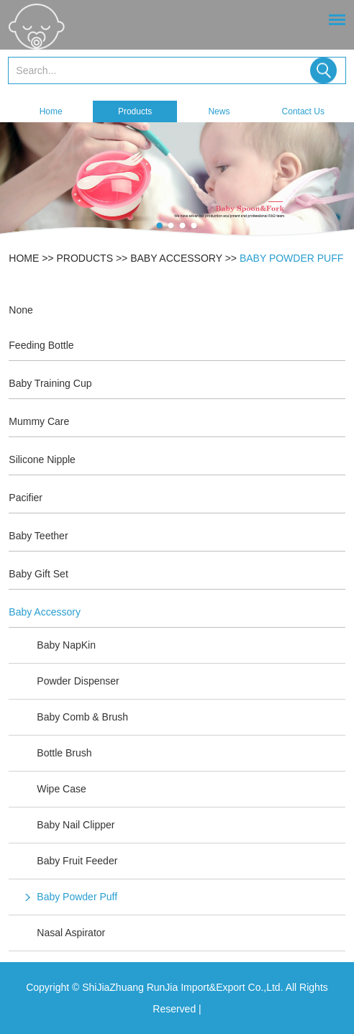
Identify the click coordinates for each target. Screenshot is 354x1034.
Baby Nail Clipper (75, 825)
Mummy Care (39, 421)
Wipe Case (61, 789)
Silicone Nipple (42, 459)
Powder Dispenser (78, 681)
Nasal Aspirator (71, 932)
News (219, 111)
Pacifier (25, 497)
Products (135, 111)
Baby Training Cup (50, 383)
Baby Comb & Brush (82, 717)
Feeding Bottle (41, 345)
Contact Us (303, 111)
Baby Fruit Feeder (77, 860)
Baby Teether (38, 535)
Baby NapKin (66, 645)
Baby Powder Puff (291, 258)
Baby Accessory (176, 258)
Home (51, 111)
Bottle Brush (64, 753)
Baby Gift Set (38, 574)
